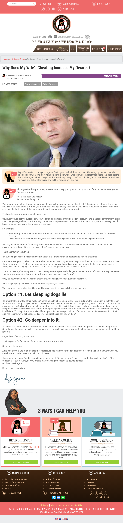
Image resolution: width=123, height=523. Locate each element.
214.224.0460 (68, 8)
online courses (61, 462)
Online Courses (50, 84)
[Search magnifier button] (34, 4)
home (39, 49)
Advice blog (34, 447)
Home (5, 59)
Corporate (64, 505)
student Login (103, 3)
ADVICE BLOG (48, 49)
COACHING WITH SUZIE (58, 492)
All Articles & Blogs (17, 59)
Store (73, 49)
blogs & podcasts (21, 462)
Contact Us (76, 505)
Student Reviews (114, 49)
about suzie (45, 3)
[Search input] (20, 4)
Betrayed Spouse (111, 76)
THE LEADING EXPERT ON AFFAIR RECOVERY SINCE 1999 (61, 41)
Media (54, 505)
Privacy (44, 505)
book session (102, 462)
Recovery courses (52, 449)
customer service (71, 3)
